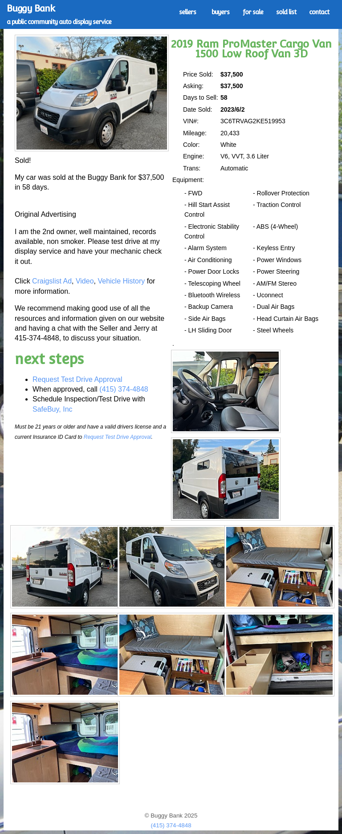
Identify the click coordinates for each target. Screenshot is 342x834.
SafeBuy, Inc (53, 409)
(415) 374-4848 (123, 389)
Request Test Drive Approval (77, 379)
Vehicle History (121, 281)
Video (85, 281)
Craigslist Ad (52, 281)
